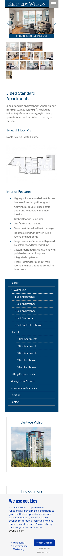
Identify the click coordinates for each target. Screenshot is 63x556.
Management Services (23, 381)
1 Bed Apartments (25, 297)
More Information (44, 552)
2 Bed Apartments (25, 304)
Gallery (14, 283)
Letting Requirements (23, 374)
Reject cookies (44, 549)
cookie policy (16, 531)
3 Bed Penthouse (24, 318)
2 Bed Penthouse (26, 360)
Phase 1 (15, 332)
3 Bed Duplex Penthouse (28, 325)
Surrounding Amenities (24, 388)
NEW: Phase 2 (18, 290)
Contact (15, 402)
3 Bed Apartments (25, 311)
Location (15, 395)
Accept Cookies (44, 542)
